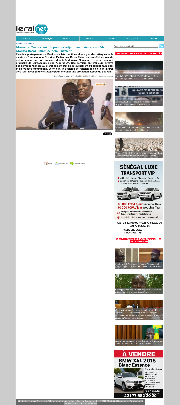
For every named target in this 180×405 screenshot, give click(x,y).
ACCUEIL (26, 38)
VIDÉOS (111, 38)
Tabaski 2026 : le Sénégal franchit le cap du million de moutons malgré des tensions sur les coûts (137, 154)
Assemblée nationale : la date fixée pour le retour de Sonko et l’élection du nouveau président (136, 342)
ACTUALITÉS (69, 38)
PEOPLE (153, 38)
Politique (30, 43)
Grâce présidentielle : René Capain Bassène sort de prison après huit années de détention (136, 291)
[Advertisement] (111, 28)
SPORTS (90, 38)
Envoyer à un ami (57, 163)
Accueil (19, 43)
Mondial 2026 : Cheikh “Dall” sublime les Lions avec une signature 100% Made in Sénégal (137, 77)
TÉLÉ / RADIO (132, 38)
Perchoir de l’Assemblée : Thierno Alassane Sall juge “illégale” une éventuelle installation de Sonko (137, 265)
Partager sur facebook (84, 163)
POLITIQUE (47, 38)
